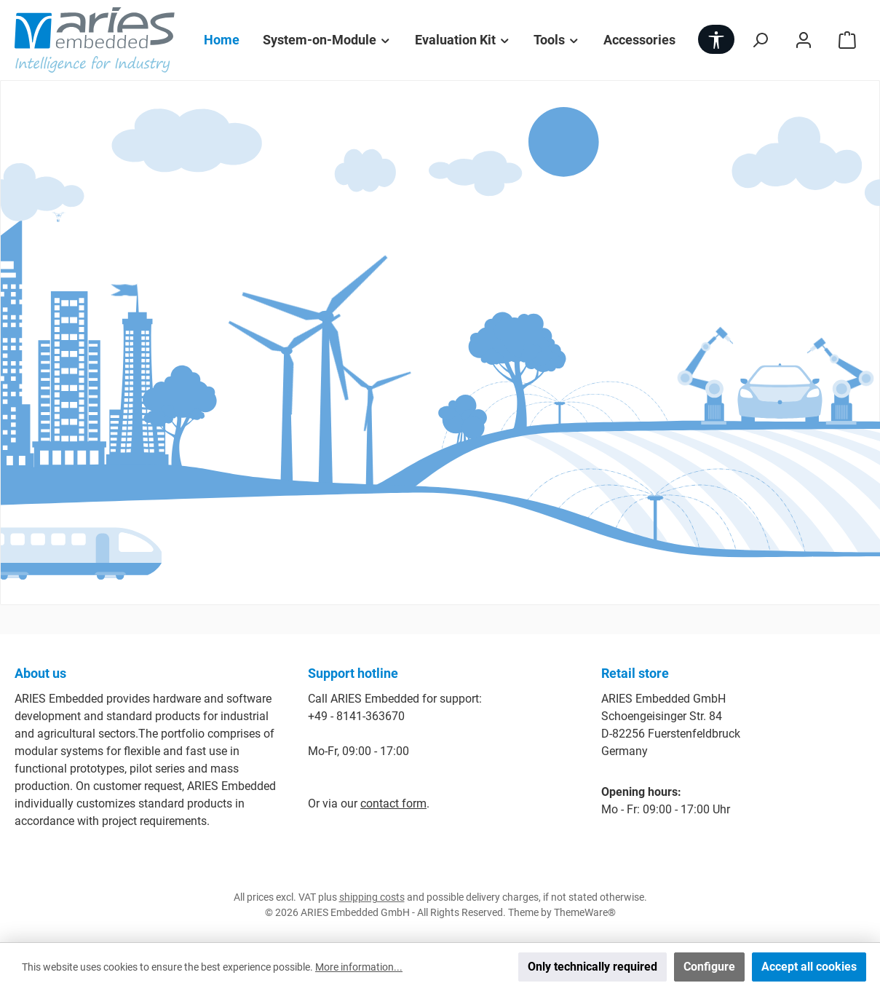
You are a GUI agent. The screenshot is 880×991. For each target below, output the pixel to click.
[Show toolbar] (716, 39)
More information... (359, 967)
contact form (393, 803)
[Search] (760, 40)
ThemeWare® (585, 912)
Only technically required (592, 967)
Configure (709, 967)
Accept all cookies (809, 967)
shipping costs (372, 897)
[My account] (803, 40)
